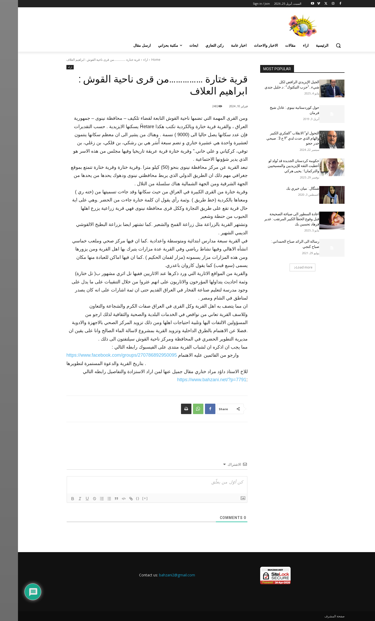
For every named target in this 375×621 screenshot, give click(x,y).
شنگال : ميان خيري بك (284, 188)
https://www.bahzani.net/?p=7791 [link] (193, 379)
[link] (103, 355)
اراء (127, 59)
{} (120, 498)
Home (137, 59)
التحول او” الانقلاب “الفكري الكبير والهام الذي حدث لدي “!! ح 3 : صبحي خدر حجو (274, 138)
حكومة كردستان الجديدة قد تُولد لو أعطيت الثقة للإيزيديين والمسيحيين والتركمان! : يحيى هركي (275, 166)
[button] (320, 45)
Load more (285, 267)
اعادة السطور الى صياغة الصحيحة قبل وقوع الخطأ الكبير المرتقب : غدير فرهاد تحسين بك (273, 219)
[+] (127, 498)
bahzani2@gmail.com (159, 574)
